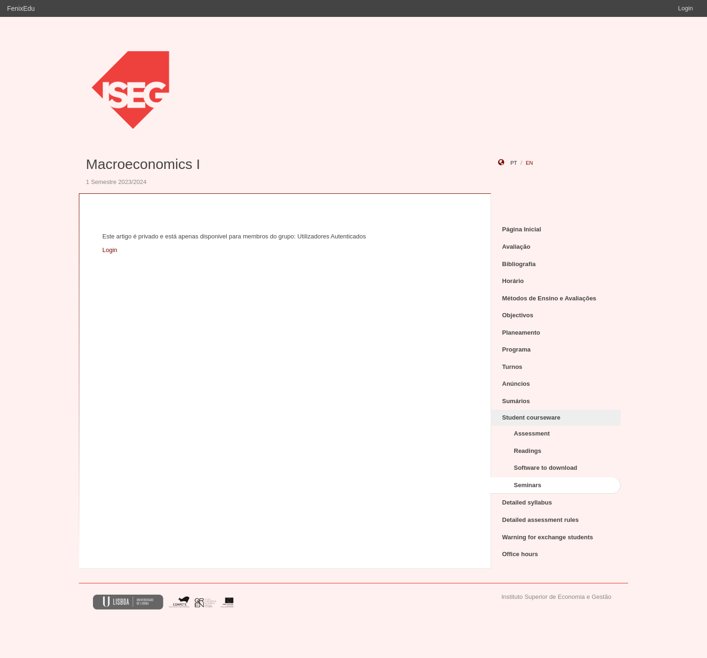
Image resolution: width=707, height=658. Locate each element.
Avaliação (516, 246)
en (529, 163)
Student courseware (531, 417)
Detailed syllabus (527, 502)
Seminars (528, 485)
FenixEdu (21, 8)
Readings (528, 450)
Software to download (545, 467)
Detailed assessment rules (540, 519)
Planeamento (521, 332)
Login (685, 8)
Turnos (512, 366)
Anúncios (516, 383)
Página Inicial (521, 229)
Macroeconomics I (143, 164)
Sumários (516, 401)
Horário (513, 280)
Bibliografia (519, 264)
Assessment (532, 433)
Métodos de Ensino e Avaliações (549, 298)
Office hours (520, 554)
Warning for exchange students (547, 537)
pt (513, 163)
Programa (516, 349)
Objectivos (517, 315)
